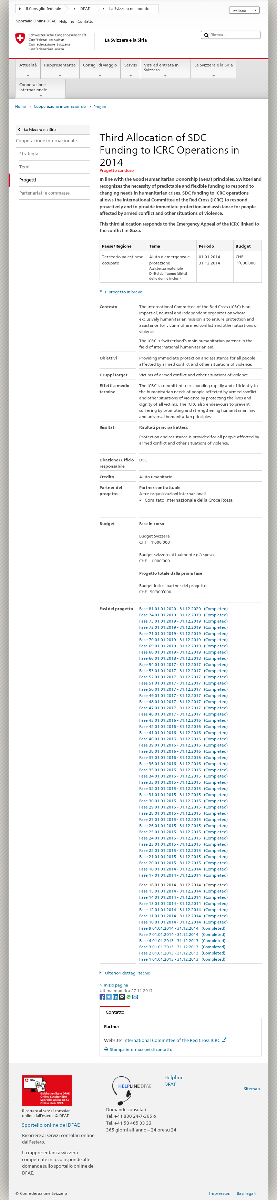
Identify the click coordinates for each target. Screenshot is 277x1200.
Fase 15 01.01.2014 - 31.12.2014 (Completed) (183, 891)
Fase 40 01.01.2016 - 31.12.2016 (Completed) (183, 739)
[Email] (135, 996)
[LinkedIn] (116, 996)
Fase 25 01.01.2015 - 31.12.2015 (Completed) (183, 831)
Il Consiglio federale (43, 9)
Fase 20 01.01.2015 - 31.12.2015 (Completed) (183, 862)
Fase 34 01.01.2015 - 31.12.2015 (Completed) (183, 776)
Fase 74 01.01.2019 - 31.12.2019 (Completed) (183, 615)
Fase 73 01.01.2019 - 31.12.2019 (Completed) (183, 621)
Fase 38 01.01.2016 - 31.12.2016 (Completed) (183, 751)
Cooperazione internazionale (40, 90)
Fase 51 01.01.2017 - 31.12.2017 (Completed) (183, 683)
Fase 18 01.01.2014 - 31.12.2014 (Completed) (183, 869)
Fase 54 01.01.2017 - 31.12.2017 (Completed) (183, 664)
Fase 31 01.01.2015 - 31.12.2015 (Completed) (183, 794)
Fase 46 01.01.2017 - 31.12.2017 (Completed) (183, 714)
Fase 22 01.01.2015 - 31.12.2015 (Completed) (183, 850)
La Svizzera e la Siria (213, 70)
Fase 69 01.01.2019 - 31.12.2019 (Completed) (183, 646)
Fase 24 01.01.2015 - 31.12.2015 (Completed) (183, 838)
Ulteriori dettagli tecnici (127, 972)
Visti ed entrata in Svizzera (165, 70)
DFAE (85, 9)
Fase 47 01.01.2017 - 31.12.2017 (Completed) (183, 708)
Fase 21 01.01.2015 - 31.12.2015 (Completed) (183, 856)
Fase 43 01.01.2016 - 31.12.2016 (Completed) (183, 720)
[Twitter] (109, 996)
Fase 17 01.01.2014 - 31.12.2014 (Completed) (183, 875)
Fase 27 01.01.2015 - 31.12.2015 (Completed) (183, 819)
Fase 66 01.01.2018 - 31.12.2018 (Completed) (183, 658)
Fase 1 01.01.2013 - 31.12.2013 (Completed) (182, 959)
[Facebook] (103, 996)
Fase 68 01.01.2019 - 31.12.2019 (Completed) (183, 652)
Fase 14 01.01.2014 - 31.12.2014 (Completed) (183, 897)
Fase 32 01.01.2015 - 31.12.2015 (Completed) (183, 788)
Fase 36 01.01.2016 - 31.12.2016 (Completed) (183, 763)
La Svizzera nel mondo (129, 9)
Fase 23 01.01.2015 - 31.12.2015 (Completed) (183, 844)
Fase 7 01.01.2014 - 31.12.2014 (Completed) (182, 934)
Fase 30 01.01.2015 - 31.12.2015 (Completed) (183, 801)
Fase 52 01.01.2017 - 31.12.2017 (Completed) (183, 677)
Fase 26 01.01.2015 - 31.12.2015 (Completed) (183, 825)
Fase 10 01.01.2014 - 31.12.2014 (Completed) (183, 922)
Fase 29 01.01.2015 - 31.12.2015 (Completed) (183, 807)
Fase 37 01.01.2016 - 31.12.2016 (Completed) (183, 757)
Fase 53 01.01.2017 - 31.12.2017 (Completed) (183, 670)
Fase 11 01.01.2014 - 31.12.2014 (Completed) (183, 916)
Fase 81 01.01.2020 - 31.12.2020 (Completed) (183, 608)
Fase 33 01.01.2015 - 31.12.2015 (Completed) (183, 782)
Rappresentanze (60, 70)
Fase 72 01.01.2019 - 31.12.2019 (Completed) (183, 627)
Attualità (28, 70)
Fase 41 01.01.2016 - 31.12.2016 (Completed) (183, 732)
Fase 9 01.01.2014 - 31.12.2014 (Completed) (182, 928)
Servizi (130, 70)
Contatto (112, 1012)
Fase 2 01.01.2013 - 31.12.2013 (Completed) (182, 953)
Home (20, 106)
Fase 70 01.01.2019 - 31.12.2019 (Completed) (183, 639)
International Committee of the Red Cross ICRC (174, 1040)
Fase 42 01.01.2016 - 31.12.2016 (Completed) (183, 726)
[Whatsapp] (129, 996)
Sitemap (252, 1088)
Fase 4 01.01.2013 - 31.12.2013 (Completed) (182, 940)
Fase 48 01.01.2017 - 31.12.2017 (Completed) (183, 701)
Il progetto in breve (123, 291)
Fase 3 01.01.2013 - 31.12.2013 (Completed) (182, 947)
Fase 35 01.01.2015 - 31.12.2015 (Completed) (183, 770)
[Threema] (122, 996)
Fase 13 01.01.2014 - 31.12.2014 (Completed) (183, 903)
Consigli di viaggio (100, 70)
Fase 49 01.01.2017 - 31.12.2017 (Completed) (183, 695)
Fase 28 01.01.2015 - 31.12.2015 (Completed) (183, 813)
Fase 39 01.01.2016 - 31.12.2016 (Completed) (183, 745)
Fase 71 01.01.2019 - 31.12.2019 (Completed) (183, 633)
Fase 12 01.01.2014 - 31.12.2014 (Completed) (183, 909)
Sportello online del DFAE (51, 1125)
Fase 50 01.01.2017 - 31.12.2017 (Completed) (183, 689)
